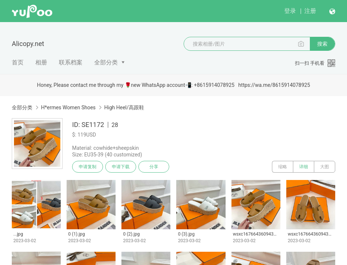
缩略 (282, 166)
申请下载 (121, 166)
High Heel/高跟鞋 (124, 107)
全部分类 (106, 62)
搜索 (322, 44)
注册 (310, 10)
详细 (303, 166)
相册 (41, 62)
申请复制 (87, 166)
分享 (153, 166)
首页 (18, 62)
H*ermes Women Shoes (68, 107)
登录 (290, 10)
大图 (324, 166)
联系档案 (70, 62)
